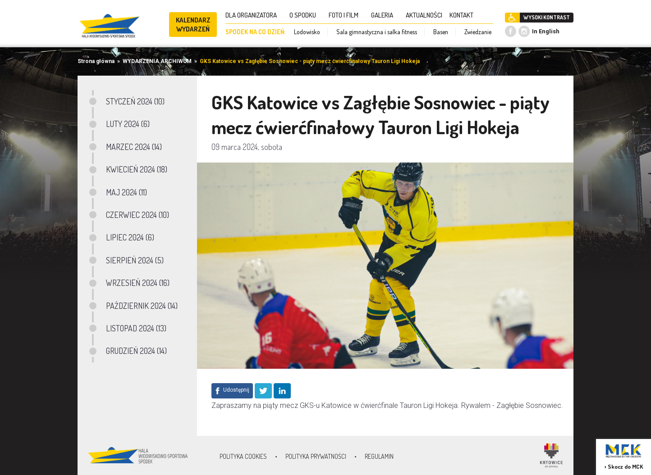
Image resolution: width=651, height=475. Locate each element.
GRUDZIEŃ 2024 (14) (136, 351)
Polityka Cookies (243, 456)
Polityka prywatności (315, 456)
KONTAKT (464, 15)
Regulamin (379, 456)
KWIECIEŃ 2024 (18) (136, 169)
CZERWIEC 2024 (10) (137, 215)
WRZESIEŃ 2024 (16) (138, 283)
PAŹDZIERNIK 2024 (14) (142, 306)
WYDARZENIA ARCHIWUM (157, 61)
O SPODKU (305, 15)
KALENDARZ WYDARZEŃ (193, 24)
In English (545, 31)
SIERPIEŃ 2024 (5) (135, 260)
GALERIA (385, 15)
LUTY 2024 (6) (128, 124)
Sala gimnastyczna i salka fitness (376, 32)
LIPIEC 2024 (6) (130, 237)
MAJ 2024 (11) (126, 192)
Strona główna (96, 61)
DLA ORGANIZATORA (253, 15)
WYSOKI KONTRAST (546, 17)
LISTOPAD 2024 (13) (136, 328)
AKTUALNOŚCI (424, 15)
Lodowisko (307, 32)
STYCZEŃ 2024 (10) (135, 101)
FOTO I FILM (346, 15)
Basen (440, 32)
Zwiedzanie (477, 32)
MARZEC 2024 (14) (134, 147)
